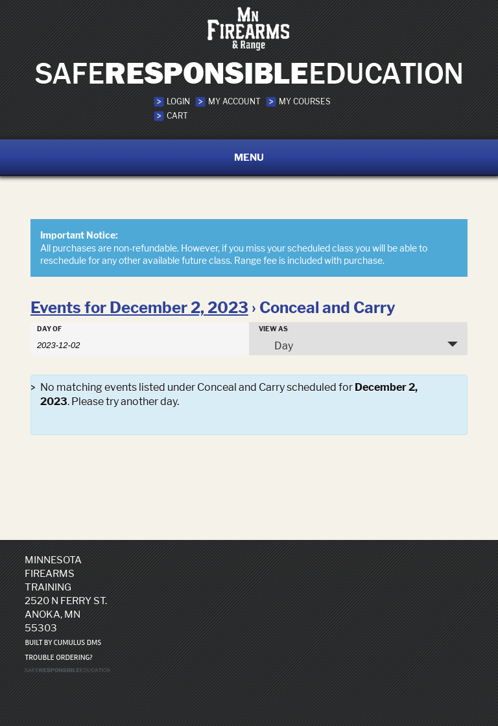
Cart (177, 116)
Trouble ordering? (58, 657)
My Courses (305, 101)
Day (276, 345)
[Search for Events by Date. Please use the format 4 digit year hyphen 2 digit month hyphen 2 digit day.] (69, 344)
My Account (234, 101)
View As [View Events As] (273, 328)
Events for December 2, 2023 (139, 307)
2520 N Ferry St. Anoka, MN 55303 (66, 614)
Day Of (49, 328)
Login (178, 101)
